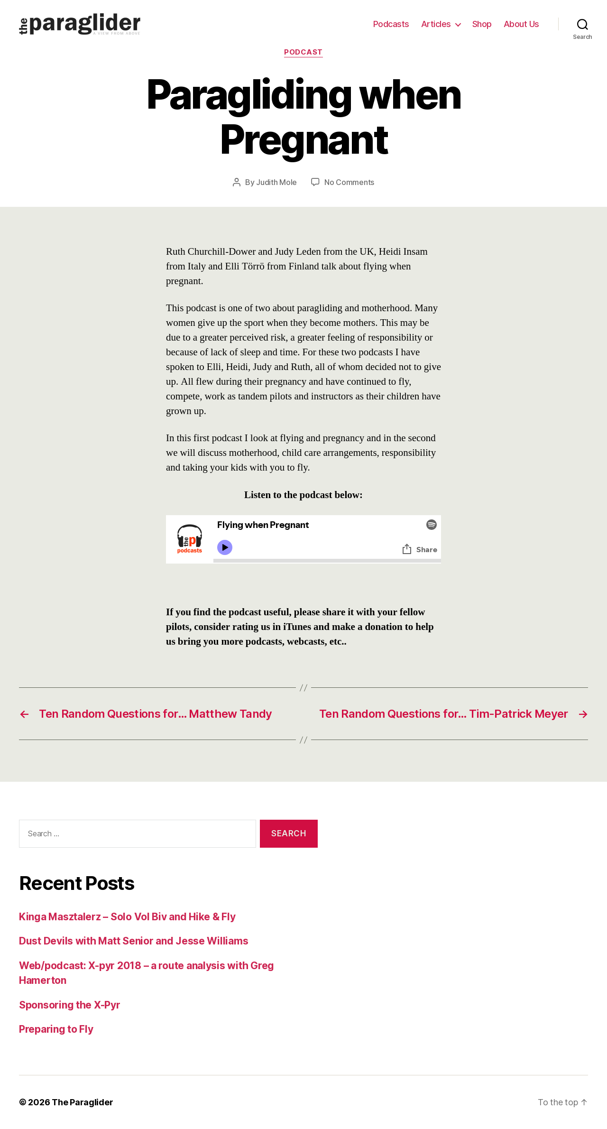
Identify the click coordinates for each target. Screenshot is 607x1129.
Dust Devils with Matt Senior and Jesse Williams (133, 941)
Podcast (303, 52)
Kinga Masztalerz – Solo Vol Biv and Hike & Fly (127, 917)
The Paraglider (82, 1102)
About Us (521, 24)
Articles (436, 24)
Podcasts (391, 24)
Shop (482, 24)
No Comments (349, 182)
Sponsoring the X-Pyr (69, 1005)
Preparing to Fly (56, 1029)
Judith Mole (276, 182)
